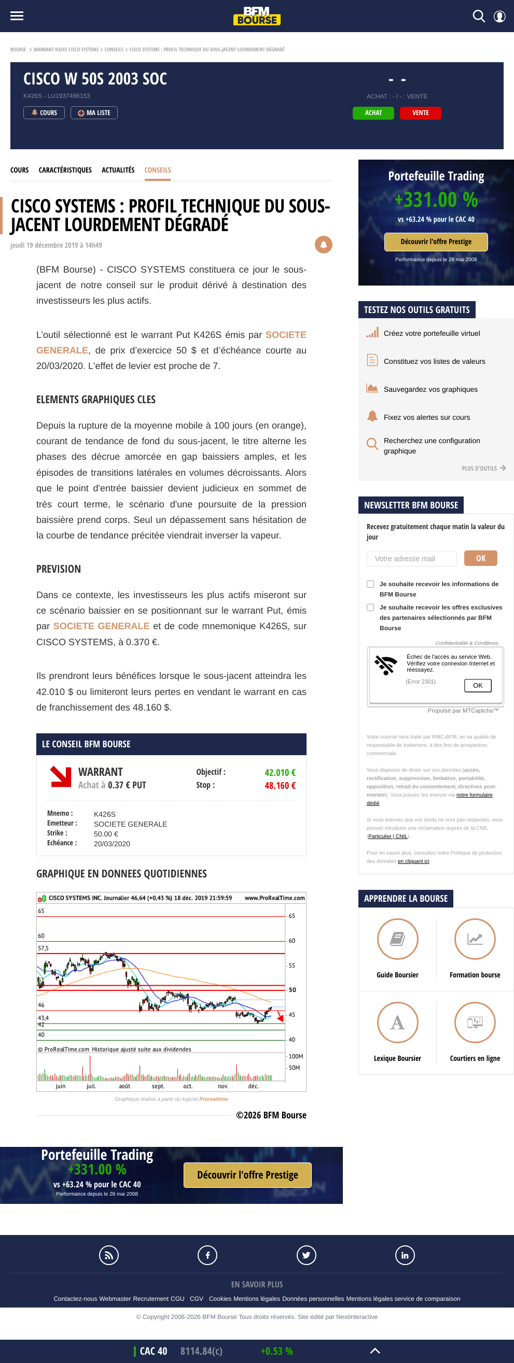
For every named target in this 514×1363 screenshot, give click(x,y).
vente (421, 113)
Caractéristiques (65, 170)
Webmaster (115, 1298)
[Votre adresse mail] (412, 558)
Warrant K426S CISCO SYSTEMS (66, 49)
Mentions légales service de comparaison (403, 1298)
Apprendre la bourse (406, 898)
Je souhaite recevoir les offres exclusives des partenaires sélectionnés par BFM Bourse (435, 618)
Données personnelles (313, 1298)
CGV (196, 1298)
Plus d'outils (484, 468)
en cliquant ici (413, 861)
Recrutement (151, 1298)
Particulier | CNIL (387, 837)
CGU (178, 1298)
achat (373, 113)
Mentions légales (256, 1298)
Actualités (118, 170)
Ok (480, 558)
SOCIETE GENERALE (101, 626)
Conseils (114, 49)
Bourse (18, 49)
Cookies (220, 1298)
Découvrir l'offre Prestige (436, 242)
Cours (19, 170)
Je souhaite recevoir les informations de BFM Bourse (432, 589)
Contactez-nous (75, 1298)
